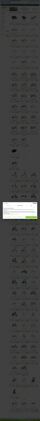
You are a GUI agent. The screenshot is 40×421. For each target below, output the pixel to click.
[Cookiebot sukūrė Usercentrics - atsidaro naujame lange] (33, 203)
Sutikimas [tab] (8, 205)
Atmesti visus (9, 217)
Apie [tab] (31, 205)
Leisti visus (31, 217)
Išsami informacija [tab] (20, 205)
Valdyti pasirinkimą (20, 217)
